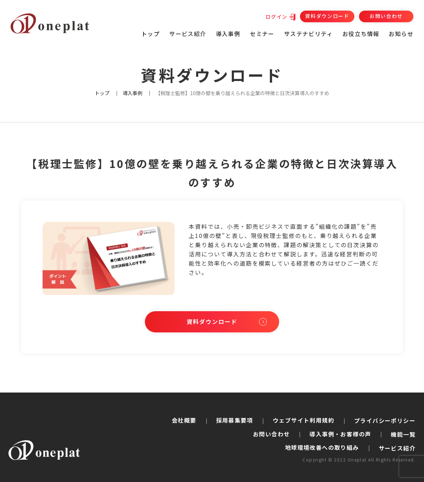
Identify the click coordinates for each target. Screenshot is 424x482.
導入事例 (228, 33)
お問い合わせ (386, 15)
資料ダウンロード (327, 15)
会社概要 (184, 420)
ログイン (276, 16)
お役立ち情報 (360, 33)
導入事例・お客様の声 (340, 434)
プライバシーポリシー (385, 420)
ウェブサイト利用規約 (303, 420)
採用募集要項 (234, 420)
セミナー (262, 33)
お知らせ (401, 33)
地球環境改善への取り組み (322, 447)
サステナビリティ (308, 33)
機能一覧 (403, 434)
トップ (150, 33)
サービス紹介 (397, 448)
